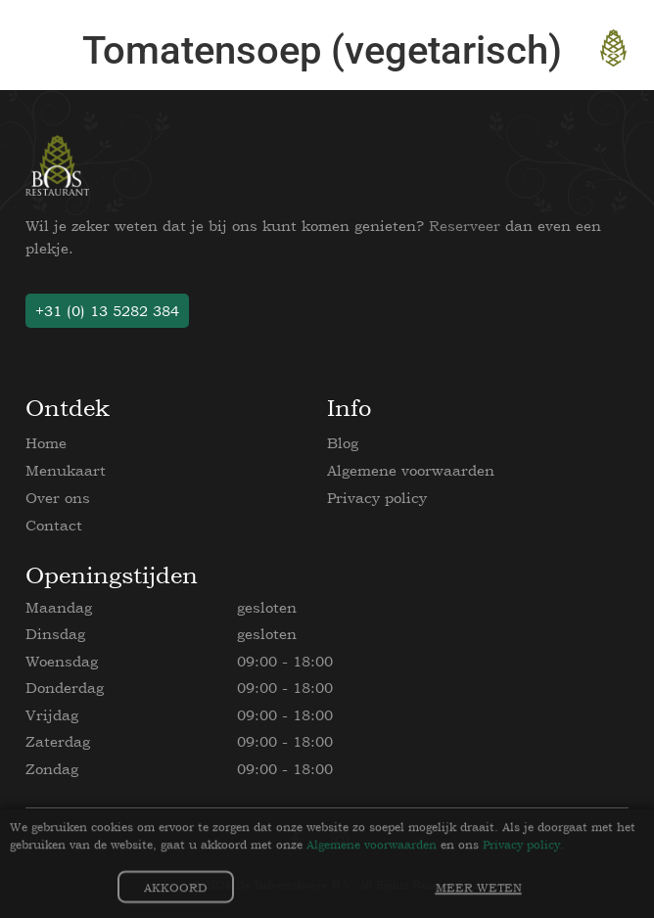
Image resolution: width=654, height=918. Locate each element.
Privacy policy (377, 497)
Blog (342, 443)
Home (46, 443)
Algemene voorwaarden (410, 470)
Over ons (57, 497)
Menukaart (65, 470)
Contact (53, 525)
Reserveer (464, 225)
